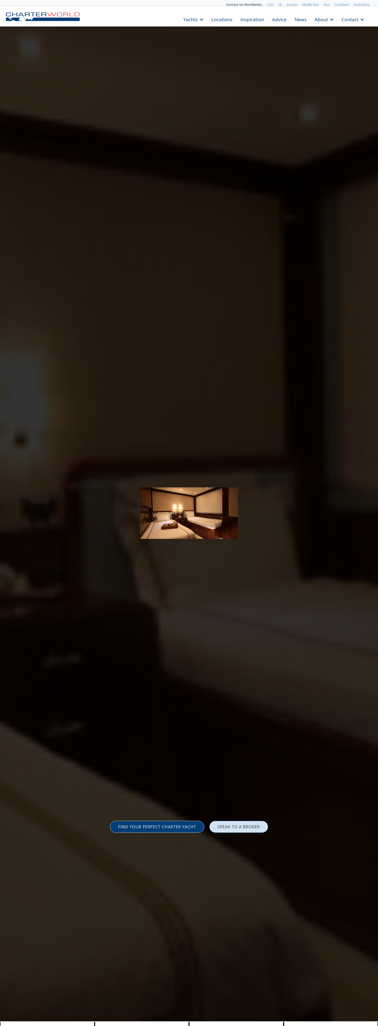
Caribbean (341, 4)
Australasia (361, 4)
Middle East (310, 4)
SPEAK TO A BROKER (239, 827)
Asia (326, 4)
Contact (349, 19)
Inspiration (252, 19)
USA (270, 4)
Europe (292, 4)
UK (280, 4)
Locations (221, 19)
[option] (189, 513)
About (321, 19)
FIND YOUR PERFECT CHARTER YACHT (157, 827)
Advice (279, 19)
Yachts (190, 19)
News (300, 19)
